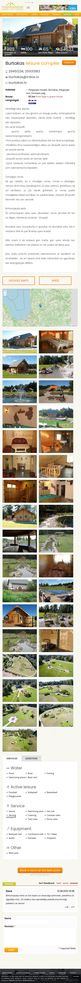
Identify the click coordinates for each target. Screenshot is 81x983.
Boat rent (31, 777)
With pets (12, 853)
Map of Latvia (22, 14)
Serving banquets (11, 816)
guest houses (7, 973)
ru (29, 2)
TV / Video (50, 834)
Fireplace (50, 838)
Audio (10, 838)
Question (31, 758)
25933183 (32, 71)
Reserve (68, 62)
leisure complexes (23, 973)
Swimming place (15, 777)
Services (12, 758)
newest (74, 883)
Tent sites (31, 819)
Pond (10, 773)
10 (67, 907)
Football (11, 792)
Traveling (45, 14)
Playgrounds (13, 796)
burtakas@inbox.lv (24, 77)
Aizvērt (76, 976)
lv (25, 2)
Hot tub (49, 811)
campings (62, 973)
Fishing (49, 773)
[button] (40, 306)
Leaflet (58, 325)
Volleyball (31, 792)
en (32, 2)
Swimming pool (34, 811)
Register (67, 14)
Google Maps (19, 281)
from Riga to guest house (49, 96)
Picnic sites (51, 819)
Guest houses (7, 14)
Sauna (10, 811)
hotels (51, 973)
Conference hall (34, 834)
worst (65, 883)
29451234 (15, 71)
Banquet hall (14, 834)
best (59, 883)
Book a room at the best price (40, 870)
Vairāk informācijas (28, 980)
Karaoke (30, 838)
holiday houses (39, 973)
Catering (30, 815)
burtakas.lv (18, 82)
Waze (55, 281)
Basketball (50, 792)
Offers (34, 14)
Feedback (56, 14)
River (29, 773)
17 (73, 907)
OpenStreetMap (67, 325)
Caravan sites (52, 815)
